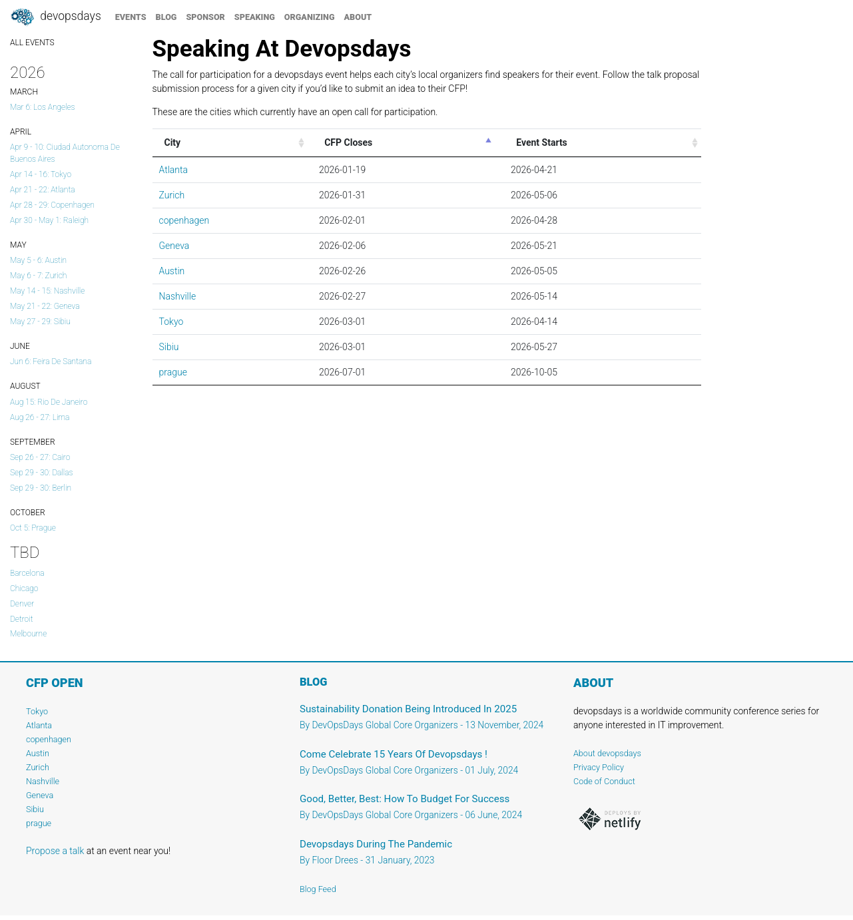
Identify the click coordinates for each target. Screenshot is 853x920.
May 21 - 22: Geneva (45, 306)
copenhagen (184, 220)
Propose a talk (55, 850)
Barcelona (27, 573)
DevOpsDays (55, 17)
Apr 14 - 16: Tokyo (40, 174)
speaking (254, 17)
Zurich (172, 195)
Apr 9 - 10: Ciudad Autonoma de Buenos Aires (65, 153)
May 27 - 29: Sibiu (40, 321)
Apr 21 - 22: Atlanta (42, 189)
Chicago (24, 588)
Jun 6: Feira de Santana (50, 361)
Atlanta (173, 169)
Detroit (21, 619)
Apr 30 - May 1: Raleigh (49, 220)
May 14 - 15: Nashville (47, 291)
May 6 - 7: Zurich (38, 275)
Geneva (174, 245)
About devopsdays (607, 753)
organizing (309, 17)
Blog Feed (318, 889)
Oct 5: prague (33, 528)
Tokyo (171, 321)
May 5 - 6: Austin (38, 260)
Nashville (177, 296)
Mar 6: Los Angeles (42, 107)
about (358, 17)
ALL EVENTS (32, 42)
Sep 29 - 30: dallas (41, 472)
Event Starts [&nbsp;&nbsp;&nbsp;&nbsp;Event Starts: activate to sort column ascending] (537, 142)
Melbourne (28, 633)
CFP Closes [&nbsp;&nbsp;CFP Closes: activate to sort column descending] (346, 142)
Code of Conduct (604, 781)
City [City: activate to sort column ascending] (172, 142)
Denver (22, 603)
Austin (172, 271)
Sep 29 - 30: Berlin (40, 488)
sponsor (205, 17)
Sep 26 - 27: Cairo (40, 457)
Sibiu (169, 347)
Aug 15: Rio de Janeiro (48, 402)
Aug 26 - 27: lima (39, 417)
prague (173, 372)
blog (166, 17)
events (130, 17)
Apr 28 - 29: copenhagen (52, 205)
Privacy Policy (598, 767)
